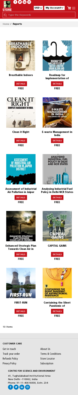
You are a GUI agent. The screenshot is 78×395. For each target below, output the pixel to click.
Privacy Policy (9, 363)
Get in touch (9, 349)
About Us (45, 349)
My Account (54, 7)
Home (6, 23)
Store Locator (47, 358)
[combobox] (40, 15)
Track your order (11, 353)
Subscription (46, 363)
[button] (38, 8)
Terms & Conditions (50, 353)
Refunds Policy (10, 358)
